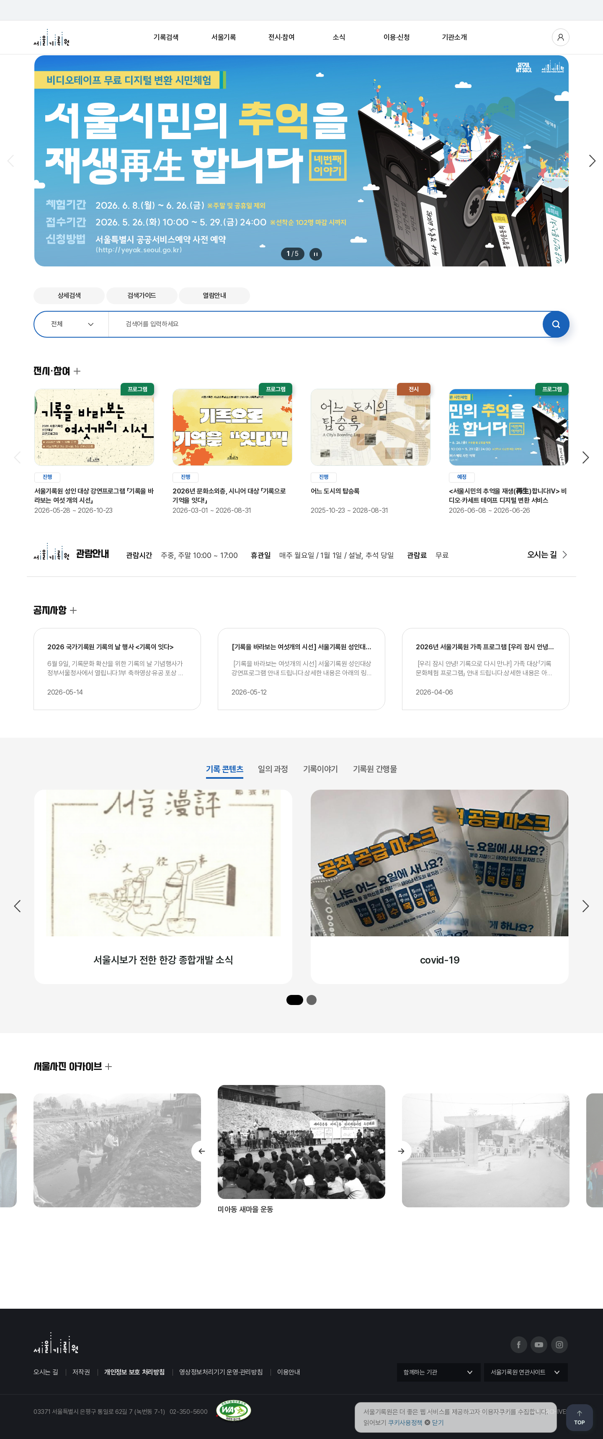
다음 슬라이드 (591, 160)
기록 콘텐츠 (224, 769)
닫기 (437, 1423)
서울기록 (223, 37)
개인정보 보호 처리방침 (134, 1372)
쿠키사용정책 (405, 1423)
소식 (339, 37)
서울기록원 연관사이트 (518, 1372)
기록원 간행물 (375, 769)
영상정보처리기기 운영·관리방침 (221, 1372)
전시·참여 (281, 37)
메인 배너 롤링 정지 (315, 254)
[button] (294, 1000)
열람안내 (214, 296)
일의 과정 (273, 769)
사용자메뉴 (561, 37)
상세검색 (69, 296)
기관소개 (454, 37)
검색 (556, 324)
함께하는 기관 (420, 1372)
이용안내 (288, 1372)
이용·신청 (397, 37)
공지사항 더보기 (73, 610)
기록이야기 (320, 769)
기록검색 (166, 37)
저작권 (81, 1372)
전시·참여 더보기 (77, 371)
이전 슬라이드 (11, 160)
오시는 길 (542, 555)
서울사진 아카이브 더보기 (108, 1066)
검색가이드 (141, 296)
